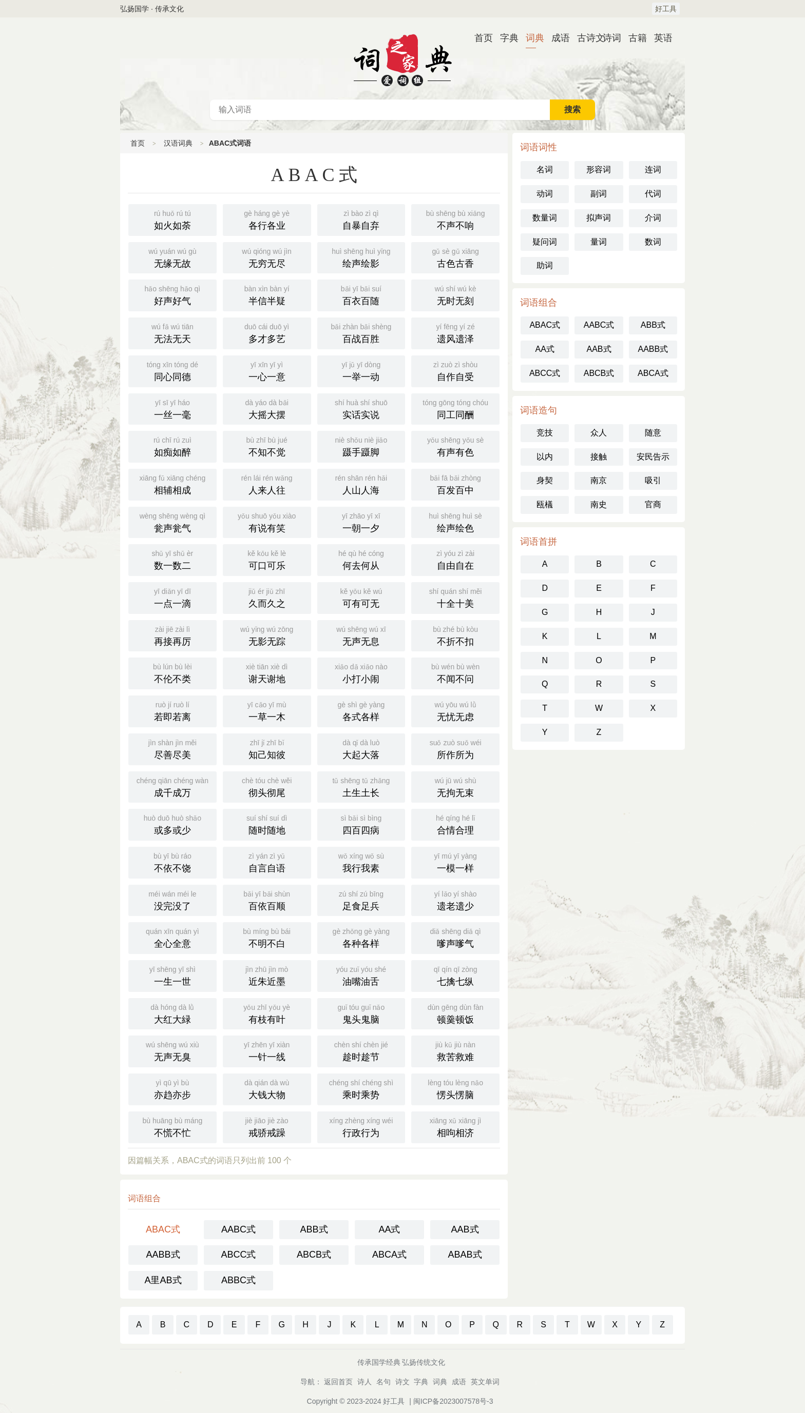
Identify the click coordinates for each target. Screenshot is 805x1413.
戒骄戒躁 (267, 1126)
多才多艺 (267, 332)
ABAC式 (163, 1229)
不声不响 (455, 219)
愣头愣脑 (455, 1088)
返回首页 (338, 1382)
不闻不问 (455, 672)
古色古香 (455, 257)
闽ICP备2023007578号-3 (453, 1401)
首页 (479, 38)
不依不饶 (172, 861)
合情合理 (455, 823)
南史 (598, 504)
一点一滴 (172, 597)
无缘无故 (172, 257)
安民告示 (653, 456)
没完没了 (172, 899)
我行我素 (361, 861)
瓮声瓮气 (172, 521)
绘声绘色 (455, 521)
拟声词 (598, 217)
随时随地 (267, 823)
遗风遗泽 (455, 332)
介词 (653, 217)
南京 (598, 480)
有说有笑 (267, 521)
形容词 (598, 169)
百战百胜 (361, 332)
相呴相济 (455, 1126)
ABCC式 (238, 1254)
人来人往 (267, 483)
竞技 (544, 432)
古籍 (633, 38)
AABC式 (238, 1229)
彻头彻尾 (267, 786)
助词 (544, 265)
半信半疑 (267, 294)
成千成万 (172, 786)
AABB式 (163, 1254)
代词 (653, 193)
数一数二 (172, 559)
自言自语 (267, 861)
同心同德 (172, 370)
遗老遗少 (455, 899)
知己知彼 (267, 748)
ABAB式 (465, 1254)
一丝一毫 (172, 408)
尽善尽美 (172, 748)
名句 (383, 1382)
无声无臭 (172, 1050)
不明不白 (267, 937)
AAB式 (464, 1229)
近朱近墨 (267, 975)
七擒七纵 (455, 975)
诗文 (402, 1382)
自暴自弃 (361, 219)
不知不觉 (267, 445)
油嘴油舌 (361, 975)
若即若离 (172, 710)
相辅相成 (172, 483)
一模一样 (455, 861)
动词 (544, 193)
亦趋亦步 (172, 1088)
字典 (505, 38)
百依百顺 (267, 899)
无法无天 (172, 332)
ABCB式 (314, 1254)
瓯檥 (544, 504)
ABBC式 (238, 1280)
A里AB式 (162, 1280)
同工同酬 (455, 408)
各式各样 (361, 710)
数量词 (544, 217)
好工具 (666, 9)
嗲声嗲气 (455, 937)
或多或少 (172, 823)
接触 (598, 456)
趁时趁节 (361, 1050)
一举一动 (361, 370)
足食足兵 (361, 899)
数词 (653, 241)
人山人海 (361, 483)
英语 (659, 38)
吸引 (653, 480)
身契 (544, 480)
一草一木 (267, 710)
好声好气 (172, 294)
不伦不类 (172, 672)
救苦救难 (455, 1050)
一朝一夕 (361, 521)
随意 (653, 432)
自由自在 (455, 559)
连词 (653, 169)
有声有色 (455, 445)
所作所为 (455, 748)
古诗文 (582, 38)
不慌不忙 (172, 1126)
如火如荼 (172, 219)
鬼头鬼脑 (361, 1013)
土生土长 (361, 786)
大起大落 (361, 748)
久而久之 (267, 597)
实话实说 (361, 408)
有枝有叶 (267, 1013)
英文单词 (485, 1382)
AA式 (389, 1229)
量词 (598, 241)
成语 (556, 38)
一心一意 (267, 370)
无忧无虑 (455, 710)
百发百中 (455, 483)
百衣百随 (361, 294)
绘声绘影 (361, 257)
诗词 (608, 38)
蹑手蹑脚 (361, 445)
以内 (544, 456)
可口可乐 (267, 559)
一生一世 (172, 975)
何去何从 (361, 559)
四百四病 (361, 823)
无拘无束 (455, 786)
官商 (653, 504)
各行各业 (267, 219)
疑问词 (544, 241)
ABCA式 (389, 1254)
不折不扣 (455, 635)
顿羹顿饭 (455, 1013)
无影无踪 (267, 635)
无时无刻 (455, 294)
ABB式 (314, 1229)
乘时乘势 (361, 1088)
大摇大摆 (267, 408)
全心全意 (172, 937)
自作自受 (455, 370)
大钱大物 (267, 1088)
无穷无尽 (267, 257)
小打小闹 (361, 672)
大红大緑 (172, 1013)
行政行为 (361, 1126)
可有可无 (361, 597)
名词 (544, 169)
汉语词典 (402, 58)
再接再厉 (172, 635)
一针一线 (267, 1050)
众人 (598, 432)
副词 (598, 193)
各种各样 (361, 937)
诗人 (364, 1382)
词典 (531, 38)
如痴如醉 (172, 445)
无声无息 (361, 635)
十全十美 (455, 597)
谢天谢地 (267, 672)
